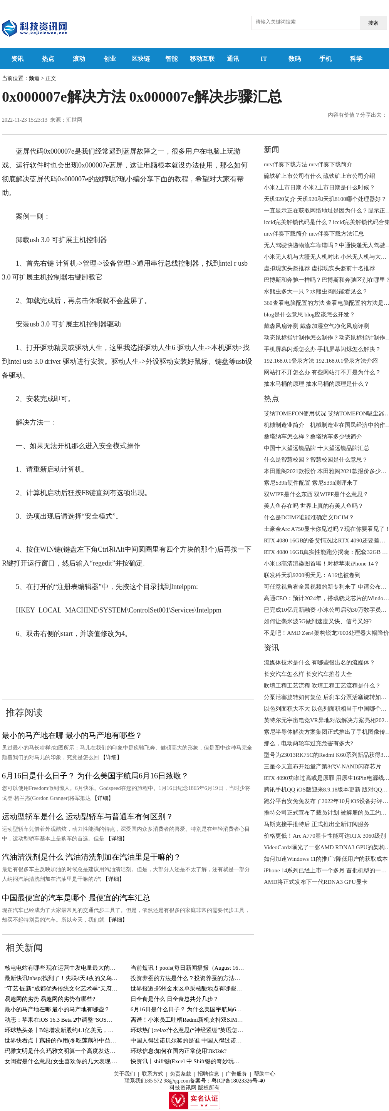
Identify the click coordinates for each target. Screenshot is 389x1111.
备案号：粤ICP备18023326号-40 (227, 1081)
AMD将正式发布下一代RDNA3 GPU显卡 (315, 882)
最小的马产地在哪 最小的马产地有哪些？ (72, 735)
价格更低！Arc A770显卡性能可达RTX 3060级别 (325, 836)
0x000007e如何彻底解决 (81, 657)
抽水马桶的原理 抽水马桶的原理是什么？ (316, 384)
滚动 (79, 58)
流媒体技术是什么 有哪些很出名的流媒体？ (319, 662)
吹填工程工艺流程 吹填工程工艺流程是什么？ (322, 686)
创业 (110, 58)
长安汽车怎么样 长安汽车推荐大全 (308, 674)
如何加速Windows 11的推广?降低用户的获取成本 (326, 859)
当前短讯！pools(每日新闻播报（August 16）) (188, 968)
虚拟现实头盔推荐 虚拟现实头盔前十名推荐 (319, 268)
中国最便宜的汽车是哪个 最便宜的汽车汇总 (76, 897)
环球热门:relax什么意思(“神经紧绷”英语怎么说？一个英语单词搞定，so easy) (228, 1030)
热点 (48, 58)
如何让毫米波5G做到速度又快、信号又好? (318, 621)
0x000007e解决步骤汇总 (68, 671)
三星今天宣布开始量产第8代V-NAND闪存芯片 (322, 766)
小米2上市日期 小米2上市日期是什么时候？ (319, 187)
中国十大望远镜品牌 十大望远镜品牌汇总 (316, 448)
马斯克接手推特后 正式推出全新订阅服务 (316, 824)
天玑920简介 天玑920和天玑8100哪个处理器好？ (325, 199)
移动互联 (202, 58)
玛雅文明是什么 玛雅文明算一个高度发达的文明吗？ (72, 1051)
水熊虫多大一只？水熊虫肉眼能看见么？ (316, 291)
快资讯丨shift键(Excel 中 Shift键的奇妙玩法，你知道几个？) (206, 1061)
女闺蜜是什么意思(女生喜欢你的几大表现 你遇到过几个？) (79, 1061)
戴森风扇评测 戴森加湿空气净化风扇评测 (316, 326)
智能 (171, 58)
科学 (356, 58)
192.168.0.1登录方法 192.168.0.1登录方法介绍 (321, 361)
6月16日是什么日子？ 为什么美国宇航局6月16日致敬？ (95, 775)
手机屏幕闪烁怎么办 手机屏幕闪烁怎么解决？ (322, 349)
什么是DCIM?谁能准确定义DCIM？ (309, 517)
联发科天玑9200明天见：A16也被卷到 (312, 575)
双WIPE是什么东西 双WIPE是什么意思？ (316, 494)
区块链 (140, 58)
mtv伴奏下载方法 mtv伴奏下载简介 (308, 164)
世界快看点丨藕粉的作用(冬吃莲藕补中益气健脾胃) (70, 1040)
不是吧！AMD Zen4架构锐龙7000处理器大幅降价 (326, 633)
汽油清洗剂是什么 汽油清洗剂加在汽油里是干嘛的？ (91, 857)
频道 (34, 78)
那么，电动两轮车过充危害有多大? (308, 743)
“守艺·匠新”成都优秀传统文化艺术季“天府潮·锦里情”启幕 (78, 989)
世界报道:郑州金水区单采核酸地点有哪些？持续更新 (198, 989)
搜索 (373, 23)
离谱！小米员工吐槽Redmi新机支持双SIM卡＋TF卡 (196, 1020)
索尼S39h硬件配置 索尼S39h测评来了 (311, 483)
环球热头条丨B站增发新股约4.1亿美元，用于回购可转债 (77, 1030)
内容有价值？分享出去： (357, 115)
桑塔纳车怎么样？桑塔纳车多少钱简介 (313, 436)
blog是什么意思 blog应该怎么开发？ (309, 314)
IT (264, 58)
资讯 (17, 58)
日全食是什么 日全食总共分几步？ (175, 999)
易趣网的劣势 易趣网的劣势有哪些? (50, 999)
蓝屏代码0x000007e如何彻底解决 (169, 657)
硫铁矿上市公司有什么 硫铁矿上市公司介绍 (319, 176)
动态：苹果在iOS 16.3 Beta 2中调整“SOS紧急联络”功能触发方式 (86, 1020)
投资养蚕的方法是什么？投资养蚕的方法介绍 (188, 978)
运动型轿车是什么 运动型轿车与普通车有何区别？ (87, 816)
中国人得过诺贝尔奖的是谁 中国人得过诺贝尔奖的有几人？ (206, 1040)
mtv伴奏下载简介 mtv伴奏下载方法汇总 (314, 234)
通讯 (233, 58)
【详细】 (111, 757)
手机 (325, 58)
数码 (294, 58)
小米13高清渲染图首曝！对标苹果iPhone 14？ (321, 564)
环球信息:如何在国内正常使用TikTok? (178, 1051)
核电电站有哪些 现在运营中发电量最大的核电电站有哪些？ (80, 968)
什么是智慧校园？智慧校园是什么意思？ (316, 460)
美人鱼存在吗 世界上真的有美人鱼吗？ (314, 506)
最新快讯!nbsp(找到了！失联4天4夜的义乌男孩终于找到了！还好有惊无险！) (102, 978)
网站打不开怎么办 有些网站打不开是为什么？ (322, 372)
